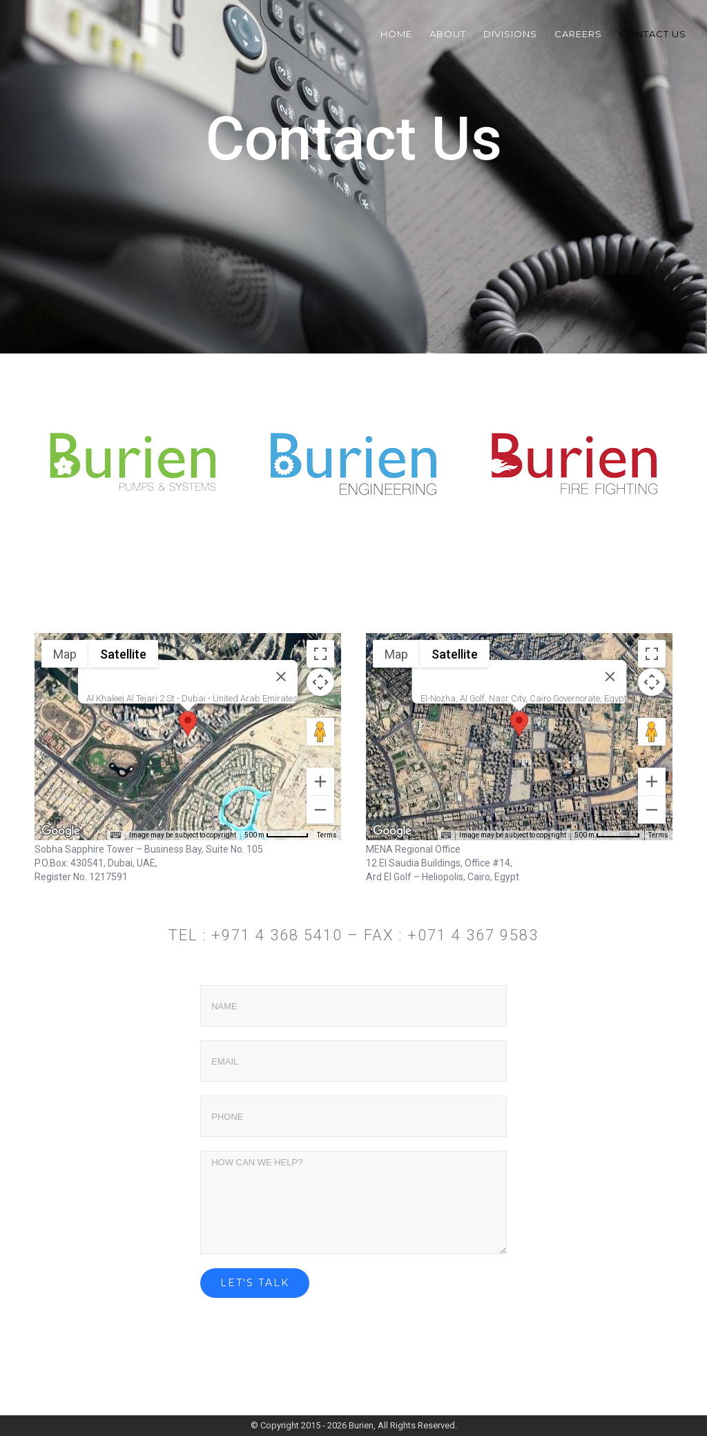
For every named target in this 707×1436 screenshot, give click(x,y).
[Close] (281, 676)
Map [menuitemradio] (65, 654)
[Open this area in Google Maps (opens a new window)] (61, 831)
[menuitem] (404, 34)
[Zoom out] (320, 810)
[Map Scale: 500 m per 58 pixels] (276, 835)
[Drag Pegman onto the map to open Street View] (320, 732)
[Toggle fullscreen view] (320, 654)
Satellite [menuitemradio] (123, 654)
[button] (188, 724)
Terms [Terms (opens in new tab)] (327, 835)
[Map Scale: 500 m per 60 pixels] (607, 835)
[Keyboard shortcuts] (115, 835)
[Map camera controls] (320, 682)
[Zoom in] (320, 781)
